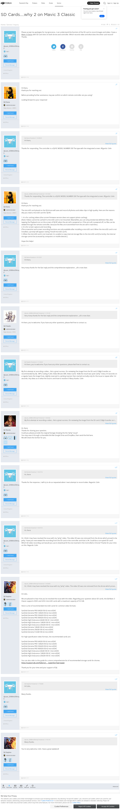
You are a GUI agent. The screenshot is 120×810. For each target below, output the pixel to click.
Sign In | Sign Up (113, 3)
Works (43, 3)
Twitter (53, 47)
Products (34, 3)
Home (3, 25)
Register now (73, 795)
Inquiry (16, 25)
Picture (21, 786)
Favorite (71, 47)
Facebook (62, 47)
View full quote (110, 144)
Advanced (115, 786)
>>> (5, 442)
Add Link (26, 786)
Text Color (9, 786)
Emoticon (32, 786)
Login (66, 795)
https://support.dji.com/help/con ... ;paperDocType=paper (43, 663)
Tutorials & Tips (23, 3)
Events (51, 3)
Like (80, 47)
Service (59, 3)
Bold (3, 786)
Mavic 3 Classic (26, 34)
